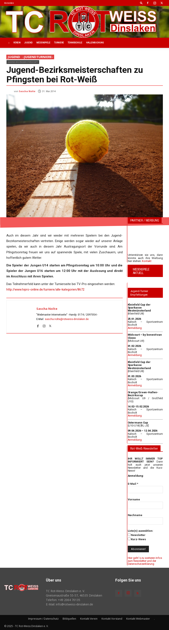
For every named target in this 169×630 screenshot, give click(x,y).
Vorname (134, 499)
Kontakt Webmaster (138, 618)
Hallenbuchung (95, 42)
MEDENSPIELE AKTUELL (141, 271)
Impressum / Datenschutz (43, 618)
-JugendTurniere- (37, 57)
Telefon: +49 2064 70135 (63, 600)
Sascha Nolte (27, 91)
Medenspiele (43, 42)
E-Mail (133, 483)
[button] (141, 2)
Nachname (135, 515)
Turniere (59, 42)
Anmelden (9, 3)
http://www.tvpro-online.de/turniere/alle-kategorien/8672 (45, 289)
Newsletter (137, 535)
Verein (17, 42)
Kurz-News (137, 539)
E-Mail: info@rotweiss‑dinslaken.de (69, 604)
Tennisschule (75, 42)
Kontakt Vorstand (112, 618)
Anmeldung (135, 328)
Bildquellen (69, 618)
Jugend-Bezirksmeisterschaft (23, 62)
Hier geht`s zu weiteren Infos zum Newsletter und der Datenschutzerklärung (145, 561)
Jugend (28, 42)
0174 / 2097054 (87, 314)
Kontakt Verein (89, 618)
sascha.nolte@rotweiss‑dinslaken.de (67, 319)
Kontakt (146, 261)
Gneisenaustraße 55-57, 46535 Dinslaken (74, 595)
